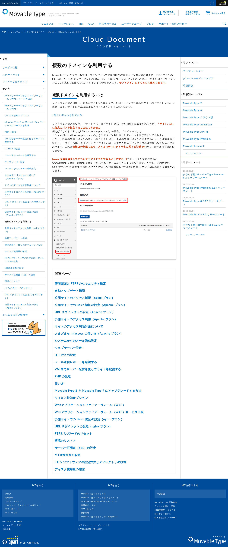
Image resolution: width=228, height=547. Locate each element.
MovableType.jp (10, 3)
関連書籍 (9, 497)
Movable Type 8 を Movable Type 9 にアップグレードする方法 (98, 390)
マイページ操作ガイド (15, 81)
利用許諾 (161, 494)
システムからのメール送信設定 (76, 340)
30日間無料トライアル (166, 510)
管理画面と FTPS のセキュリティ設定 (80, 283)
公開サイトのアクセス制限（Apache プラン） (86, 319)
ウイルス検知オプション (71, 397)
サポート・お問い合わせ (173, 23)
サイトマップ (11, 513)
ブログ (150, 23)
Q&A (91, 23)
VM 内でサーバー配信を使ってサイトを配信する (88, 369)
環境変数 (188, 85)
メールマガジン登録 (13, 525)
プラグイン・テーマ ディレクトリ (95, 525)
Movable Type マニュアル (93, 494)
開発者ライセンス (164, 514)
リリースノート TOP (195, 234)
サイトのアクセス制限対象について (79, 326)
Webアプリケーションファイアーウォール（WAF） (90, 405)
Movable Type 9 (192, 103)
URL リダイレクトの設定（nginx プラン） (83, 426)
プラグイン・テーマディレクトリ (38, 3)
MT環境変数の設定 (68, 455)
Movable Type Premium (198, 138)
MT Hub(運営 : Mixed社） (92, 529)
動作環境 (85, 513)
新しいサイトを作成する (68, 115)
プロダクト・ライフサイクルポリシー (22, 505)
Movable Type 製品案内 (167, 502)
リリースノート (12, 509)
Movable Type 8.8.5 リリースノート (204, 214)
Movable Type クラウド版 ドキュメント (100, 497)
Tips (81, 23)
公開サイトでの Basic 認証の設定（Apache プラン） (91, 305)
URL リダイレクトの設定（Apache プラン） (85, 312)
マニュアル (47, 23)
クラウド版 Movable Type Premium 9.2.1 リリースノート (203, 176)
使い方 (51, 32)
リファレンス (66, 23)
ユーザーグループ (131, 23)
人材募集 (7, 529)
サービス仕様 (10, 67)
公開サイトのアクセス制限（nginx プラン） (85, 297)
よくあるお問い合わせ (15, 314)
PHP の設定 (63, 376)
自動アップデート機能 (70, 290)
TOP (4, 32)
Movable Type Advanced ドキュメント (99, 501)
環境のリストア (65, 440)
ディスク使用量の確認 (70, 469)
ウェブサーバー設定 (68, 347)
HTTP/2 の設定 (65, 355)
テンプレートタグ (193, 71)
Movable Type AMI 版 (196, 131)
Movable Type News (13, 521)
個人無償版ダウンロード (167, 517)
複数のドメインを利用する (18, 221)
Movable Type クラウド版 (198, 117)
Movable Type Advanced (197, 124)
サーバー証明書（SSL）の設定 (75, 448)
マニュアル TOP (193, 153)
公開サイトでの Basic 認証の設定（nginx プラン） (89, 419)
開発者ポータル (108, 23)
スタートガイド (11, 74)
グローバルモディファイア (198, 78)
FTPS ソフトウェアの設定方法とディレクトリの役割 (90, 462)
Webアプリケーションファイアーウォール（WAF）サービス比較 (99, 412)
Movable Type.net (195, 145)
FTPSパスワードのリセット (73, 433)
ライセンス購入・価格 (166, 506)
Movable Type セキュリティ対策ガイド (99, 516)
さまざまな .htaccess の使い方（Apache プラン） (89, 333)
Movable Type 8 (192, 110)
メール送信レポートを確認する (76, 362)
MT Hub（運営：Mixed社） (72, 3)
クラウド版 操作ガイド (34, 32)
